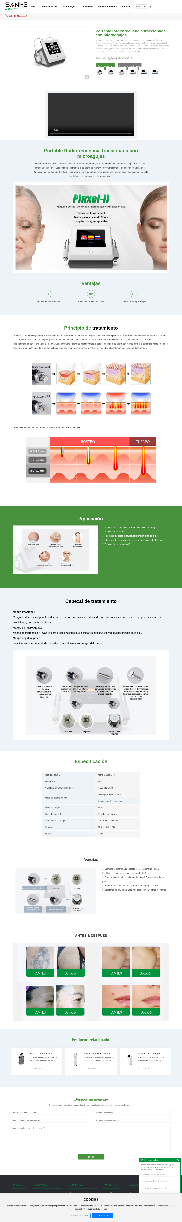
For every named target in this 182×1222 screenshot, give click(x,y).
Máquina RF (112, 60)
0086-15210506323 (18, 15)
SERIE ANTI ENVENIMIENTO (119, 58)
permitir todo (103, 1215)
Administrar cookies (80, 1215)
